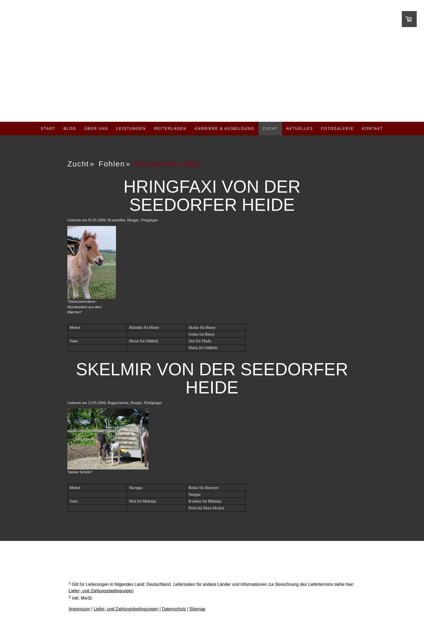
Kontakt (372, 128)
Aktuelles (299, 128)
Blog (70, 128)
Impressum (79, 609)
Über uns (96, 128)
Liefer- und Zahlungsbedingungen (101, 591)
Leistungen (131, 128)
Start (48, 128)
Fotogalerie (337, 128)
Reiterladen (170, 128)
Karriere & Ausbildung (224, 128)
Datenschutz (174, 609)
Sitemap (198, 609)
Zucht (270, 128)
